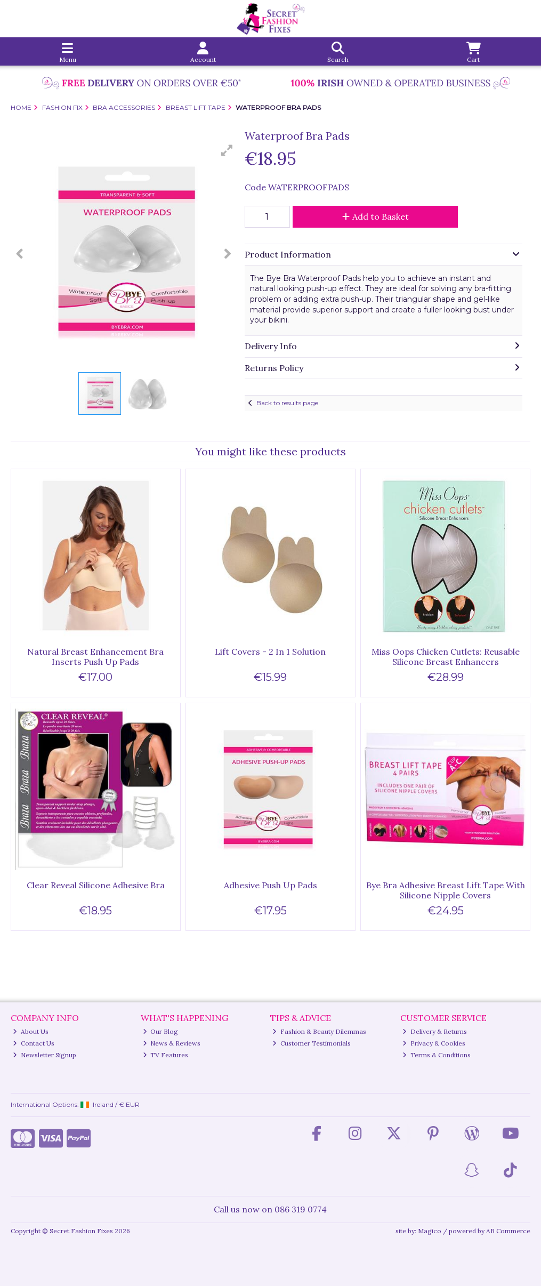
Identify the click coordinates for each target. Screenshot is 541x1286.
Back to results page (287, 403)
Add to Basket (375, 216)
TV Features (166, 1055)
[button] (227, 150)
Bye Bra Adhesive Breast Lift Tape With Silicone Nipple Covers (445, 890)
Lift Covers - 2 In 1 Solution (270, 651)
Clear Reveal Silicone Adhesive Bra (96, 885)
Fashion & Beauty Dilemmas (319, 1031)
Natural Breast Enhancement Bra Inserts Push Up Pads (95, 656)
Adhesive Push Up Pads (270, 885)
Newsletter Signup (44, 1055)
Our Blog (161, 1031)
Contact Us (33, 1043)
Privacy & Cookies (433, 1043)
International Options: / (75, 1104)
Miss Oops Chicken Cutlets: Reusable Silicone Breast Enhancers (446, 656)
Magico (429, 1231)
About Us (31, 1031)
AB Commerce (508, 1231)
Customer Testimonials (311, 1043)
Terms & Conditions (436, 1055)
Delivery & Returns (434, 1031)
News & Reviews (172, 1043)
